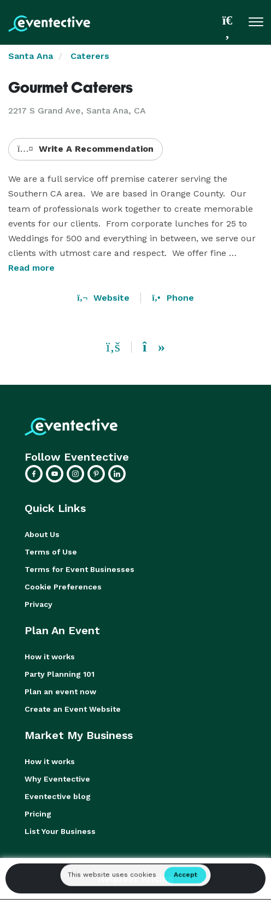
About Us (42, 534)
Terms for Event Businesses (79, 569)
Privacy (38, 604)
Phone (172, 298)
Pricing (38, 813)
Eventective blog (58, 796)
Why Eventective (57, 778)
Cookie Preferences (63, 586)
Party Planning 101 (60, 674)
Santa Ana (30, 56)
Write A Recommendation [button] (85, 149)
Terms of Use (51, 551)
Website (103, 298)
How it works (50, 656)
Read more (31, 268)
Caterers (89, 56)
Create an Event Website (73, 709)
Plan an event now (60, 691)
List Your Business (60, 831)
